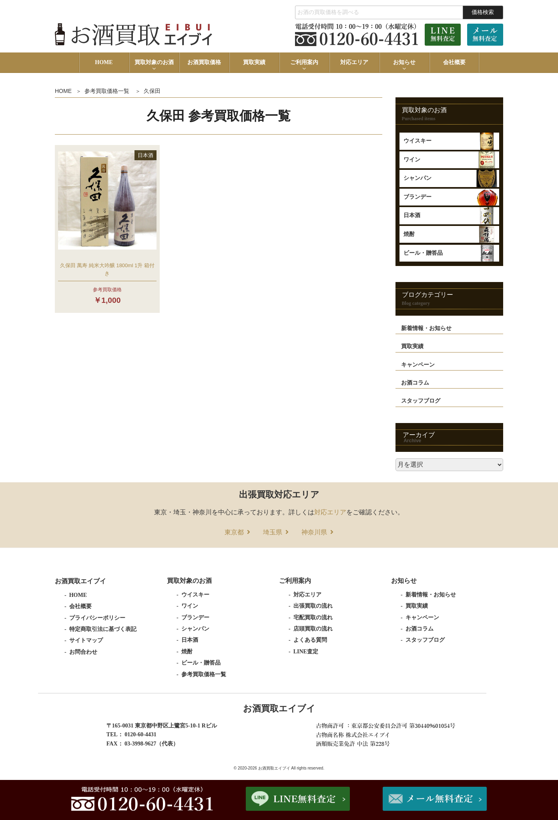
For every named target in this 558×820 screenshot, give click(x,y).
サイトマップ (86, 640)
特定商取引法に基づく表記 (102, 629)
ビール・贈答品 (423, 253)
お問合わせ (83, 652)
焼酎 (409, 234)
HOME (103, 62)
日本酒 (411, 215)
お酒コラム (415, 383)
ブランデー (417, 197)
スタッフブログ (420, 401)
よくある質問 (310, 640)
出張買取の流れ (313, 606)
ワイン (411, 160)
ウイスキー (417, 141)
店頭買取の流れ (313, 629)
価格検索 (483, 12)
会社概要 (454, 62)
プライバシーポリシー (97, 618)
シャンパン (417, 178)
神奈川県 (314, 532)
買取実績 (254, 62)
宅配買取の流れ (313, 617)
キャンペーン (418, 365)
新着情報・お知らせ (426, 328)
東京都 (234, 532)
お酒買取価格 (204, 62)
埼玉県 (272, 532)
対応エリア (354, 62)
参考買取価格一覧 (106, 91)
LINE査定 (305, 652)
